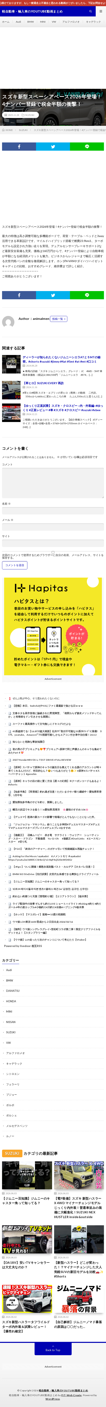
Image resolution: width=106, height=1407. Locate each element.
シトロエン (13, 1073)
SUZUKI (29, 115)
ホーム (5, 21)
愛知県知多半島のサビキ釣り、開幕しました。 (38, 802)
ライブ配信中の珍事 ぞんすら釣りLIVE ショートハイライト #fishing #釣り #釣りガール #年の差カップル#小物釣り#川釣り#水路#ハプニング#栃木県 (54, 905)
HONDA (11, 1001)
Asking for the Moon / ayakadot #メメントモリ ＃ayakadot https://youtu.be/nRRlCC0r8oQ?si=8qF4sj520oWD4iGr (44, 858)
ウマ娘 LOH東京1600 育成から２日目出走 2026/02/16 (43, 921)
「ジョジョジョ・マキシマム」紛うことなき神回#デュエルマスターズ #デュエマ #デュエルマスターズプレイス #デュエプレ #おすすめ (54, 826)
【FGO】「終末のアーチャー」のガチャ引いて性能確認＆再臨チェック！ (53, 848)
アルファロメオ (71, 21)
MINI (42, 21)
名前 (6, 503)
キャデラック (93, 21)
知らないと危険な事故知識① (29, 741)
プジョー (11, 1094)
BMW (30, 21)
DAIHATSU (13, 990)
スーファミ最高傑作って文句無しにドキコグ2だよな (42, 723)
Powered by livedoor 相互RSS (23, 946)
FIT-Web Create (71, 1395)
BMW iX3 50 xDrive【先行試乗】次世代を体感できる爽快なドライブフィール (56, 874)
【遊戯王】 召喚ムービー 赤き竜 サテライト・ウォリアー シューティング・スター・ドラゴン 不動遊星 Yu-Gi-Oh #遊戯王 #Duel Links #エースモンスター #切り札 (54, 838)
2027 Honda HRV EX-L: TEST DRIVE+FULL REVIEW (42, 759)
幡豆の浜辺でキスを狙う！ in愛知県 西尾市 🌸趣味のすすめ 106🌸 (51, 809)
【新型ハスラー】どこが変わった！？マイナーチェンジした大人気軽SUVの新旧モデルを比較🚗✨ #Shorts (79, 1269)
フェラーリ (13, 1084)
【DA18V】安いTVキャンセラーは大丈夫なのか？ (26, 1265)
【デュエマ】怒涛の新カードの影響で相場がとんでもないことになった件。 (55, 817)
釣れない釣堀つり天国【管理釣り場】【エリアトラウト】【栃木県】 (51, 896)
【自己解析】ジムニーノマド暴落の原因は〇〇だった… (78, 1324)
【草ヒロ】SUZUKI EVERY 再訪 (43, 383)
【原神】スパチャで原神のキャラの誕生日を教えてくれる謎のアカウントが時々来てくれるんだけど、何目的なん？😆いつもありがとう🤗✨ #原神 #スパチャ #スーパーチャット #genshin (54, 771)
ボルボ (10, 1105)
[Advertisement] (53, 58)
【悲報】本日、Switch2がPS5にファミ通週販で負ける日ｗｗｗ (48, 705)
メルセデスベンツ (17, 1125)
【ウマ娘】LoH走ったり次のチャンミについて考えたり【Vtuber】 (50, 939)
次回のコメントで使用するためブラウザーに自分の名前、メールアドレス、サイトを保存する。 (53, 556)
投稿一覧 (57, 318)
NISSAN (10, 1022)
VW (54, 21)
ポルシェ (11, 1115)
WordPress (52, 1398)
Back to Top (53, 1350)
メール (7, 520)
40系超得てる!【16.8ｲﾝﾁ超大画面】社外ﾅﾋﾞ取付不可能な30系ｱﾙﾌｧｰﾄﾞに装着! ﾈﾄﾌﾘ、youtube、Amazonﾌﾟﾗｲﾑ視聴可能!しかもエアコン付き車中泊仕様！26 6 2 (54, 733)
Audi (18, 21)
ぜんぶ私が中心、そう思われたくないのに (36, 698)
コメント (7, 464)
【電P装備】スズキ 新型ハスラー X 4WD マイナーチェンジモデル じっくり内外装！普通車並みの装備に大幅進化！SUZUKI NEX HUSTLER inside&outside (78, 1208)
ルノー (10, 1136)
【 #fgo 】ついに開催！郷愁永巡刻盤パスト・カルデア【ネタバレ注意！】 (54, 866)
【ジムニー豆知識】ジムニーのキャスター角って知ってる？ (46, 881)
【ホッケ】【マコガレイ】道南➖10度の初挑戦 (39, 914)
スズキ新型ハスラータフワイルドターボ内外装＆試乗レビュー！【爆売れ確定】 (26, 1326)
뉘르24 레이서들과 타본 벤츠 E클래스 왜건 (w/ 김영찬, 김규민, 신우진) (50, 888)
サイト (6, 536)
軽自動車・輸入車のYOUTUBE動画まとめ (63, 1390)
